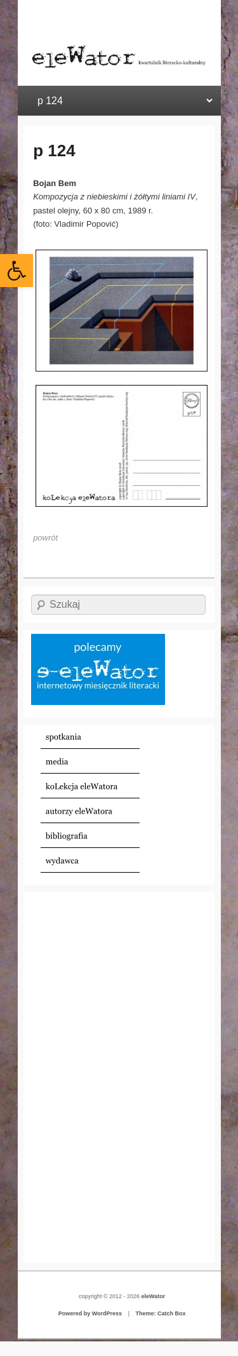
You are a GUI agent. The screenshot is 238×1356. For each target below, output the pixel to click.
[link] (16, 270)
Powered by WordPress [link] (90, 1313)
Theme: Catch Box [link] (160, 1313)
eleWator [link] (154, 1296)
